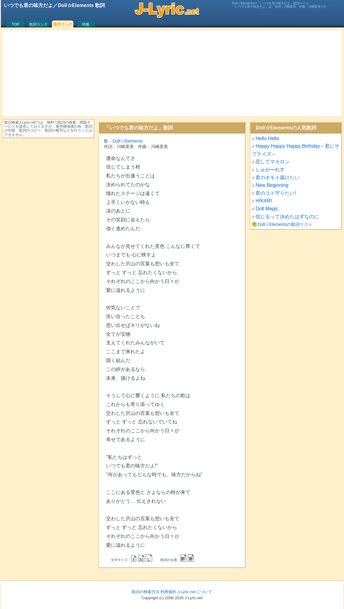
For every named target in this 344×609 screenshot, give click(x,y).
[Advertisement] (172, 73)
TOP (15, 24)
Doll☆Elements (127, 141)
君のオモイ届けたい (277, 177)
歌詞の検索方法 (145, 591)
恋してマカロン (272, 161)
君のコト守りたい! (275, 193)
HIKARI (263, 200)
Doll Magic (266, 208)
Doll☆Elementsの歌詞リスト (285, 224)
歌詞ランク (38, 24)
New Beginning (271, 185)
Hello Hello (267, 138)
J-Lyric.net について (194, 591)
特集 (86, 24)
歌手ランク (63, 24)
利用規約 (168, 591)
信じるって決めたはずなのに (287, 216)
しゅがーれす (270, 169)
